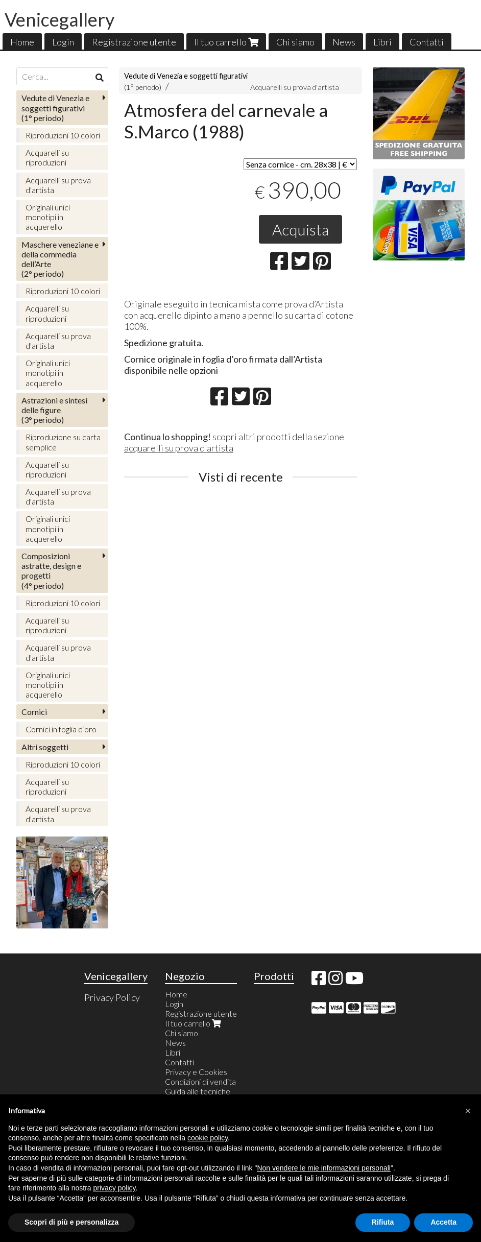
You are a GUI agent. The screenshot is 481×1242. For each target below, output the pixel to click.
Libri (382, 41)
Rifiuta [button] (383, 1222)
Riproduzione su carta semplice (63, 441)
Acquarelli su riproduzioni (47, 157)
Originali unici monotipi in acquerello (48, 216)
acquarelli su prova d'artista (178, 447)
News (343, 41)
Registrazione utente (134, 41)
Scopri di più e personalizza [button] (71, 1222)
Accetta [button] (443, 1222)
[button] (468, 1111)
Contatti (427, 41)
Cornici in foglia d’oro (61, 729)
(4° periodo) (51, 570)
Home (22, 41)
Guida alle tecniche (197, 1091)
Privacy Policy (112, 997)
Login (63, 41)
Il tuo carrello (226, 41)
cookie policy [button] (207, 1138)
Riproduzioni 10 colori (63, 135)
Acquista (300, 229)
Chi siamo (295, 41)
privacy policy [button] (114, 1188)
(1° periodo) (55, 107)
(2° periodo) (60, 259)
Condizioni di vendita (200, 1081)
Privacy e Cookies (196, 1072)
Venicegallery (59, 19)
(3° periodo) (54, 409)
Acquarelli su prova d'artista (294, 87)
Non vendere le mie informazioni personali (323, 1168)
